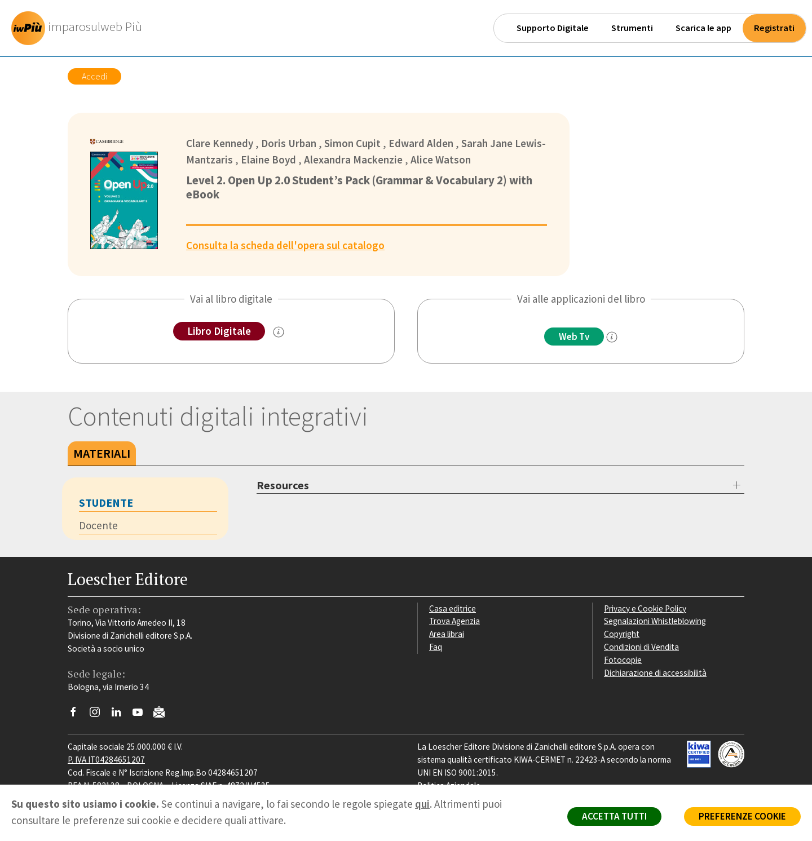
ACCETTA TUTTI (614, 816)
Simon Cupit (352, 143)
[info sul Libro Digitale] (278, 332)
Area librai (446, 633)
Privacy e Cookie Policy (645, 608)
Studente (106, 502)
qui (422, 804)
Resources (283, 485)
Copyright (621, 633)
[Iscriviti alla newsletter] (163, 714)
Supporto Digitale (553, 28)
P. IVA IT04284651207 (106, 759)
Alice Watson (441, 159)
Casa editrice (452, 608)
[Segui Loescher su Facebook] (77, 714)
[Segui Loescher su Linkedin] (120, 714)
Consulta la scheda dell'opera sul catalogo (285, 245)
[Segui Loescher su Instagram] (99, 714)
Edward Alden (421, 143)
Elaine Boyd (268, 159)
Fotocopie (623, 659)
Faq (435, 646)
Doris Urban (288, 143)
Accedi (94, 76)
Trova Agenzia (454, 621)
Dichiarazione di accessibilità (655, 672)
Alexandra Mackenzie (353, 159)
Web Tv (574, 336)
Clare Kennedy (219, 143)
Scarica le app (703, 28)
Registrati (774, 28)
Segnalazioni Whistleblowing (655, 621)
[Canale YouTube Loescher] (142, 714)
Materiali (101, 453)
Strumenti (632, 28)
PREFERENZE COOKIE (742, 816)
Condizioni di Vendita (641, 646)
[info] (611, 337)
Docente (98, 525)
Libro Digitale (219, 331)
